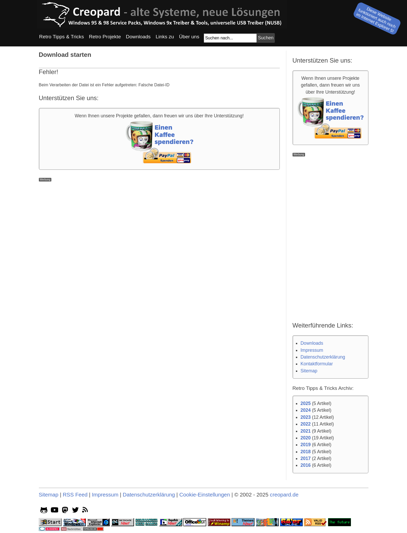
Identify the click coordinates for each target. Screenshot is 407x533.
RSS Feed (75, 495)
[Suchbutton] (266, 38)
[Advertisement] (159, 218)
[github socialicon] (44, 511)
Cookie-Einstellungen (204, 495)
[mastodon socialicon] (65, 511)
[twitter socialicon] (75, 511)
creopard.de (284, 495)
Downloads (311, 343)
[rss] (86, 511)
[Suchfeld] (230, 38)
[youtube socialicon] (54, 511)
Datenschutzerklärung (322, 357)
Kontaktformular (316, 363)
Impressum (311, 350)
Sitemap (308, 370)
